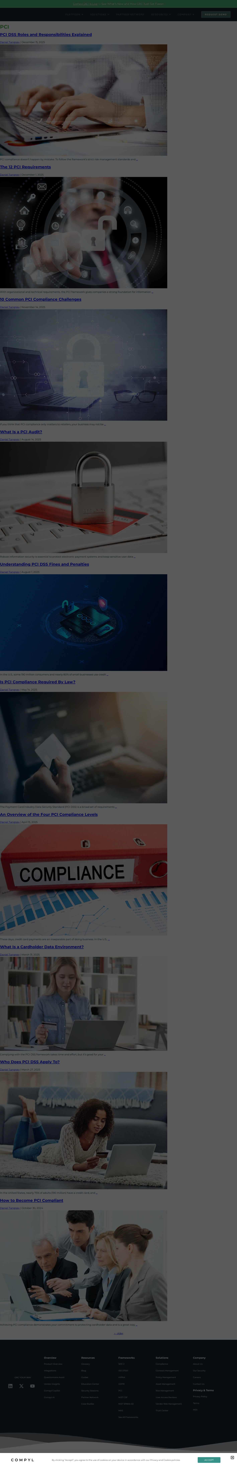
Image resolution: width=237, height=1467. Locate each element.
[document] (118, 733)
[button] (232, 1457)
